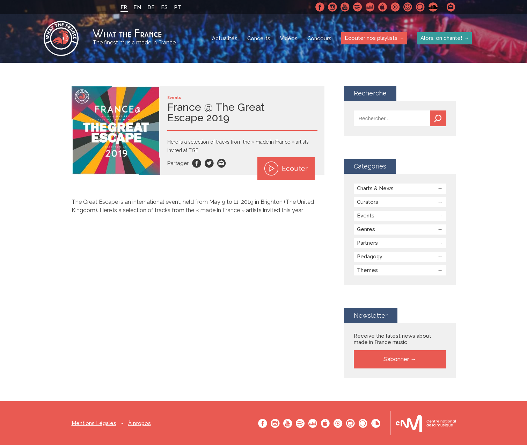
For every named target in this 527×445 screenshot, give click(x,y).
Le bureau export (426, 423)
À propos (139, 423)
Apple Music (382, 7)
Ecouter (286, 168)
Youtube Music (395, 7)
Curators (367, 202)
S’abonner (396, 359)
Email (221, 163)
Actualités (224, 38)
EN (137, 7)
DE (151, 7)
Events (365, 216)
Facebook (319, 7)
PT (177, 7)
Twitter (209, 163)
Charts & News (375, 188)
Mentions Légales (94, 423)
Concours (319, 38)
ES (164, 7)
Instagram (332, 7)
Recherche (438, 118)
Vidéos (289, 38)
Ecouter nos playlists (371, 38)
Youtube (345, 7)
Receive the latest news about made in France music (392, 339)
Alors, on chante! (441, 38)
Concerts (258, 38)
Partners (367, 243)
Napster (407, 7)
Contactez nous (451, 7)
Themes (367, 270)
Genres (366, 229)
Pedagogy (369, 256)
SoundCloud (433, 7)
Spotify (357, 7)
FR (123, 7)
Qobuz (420, 7)
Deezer (370, 7)
